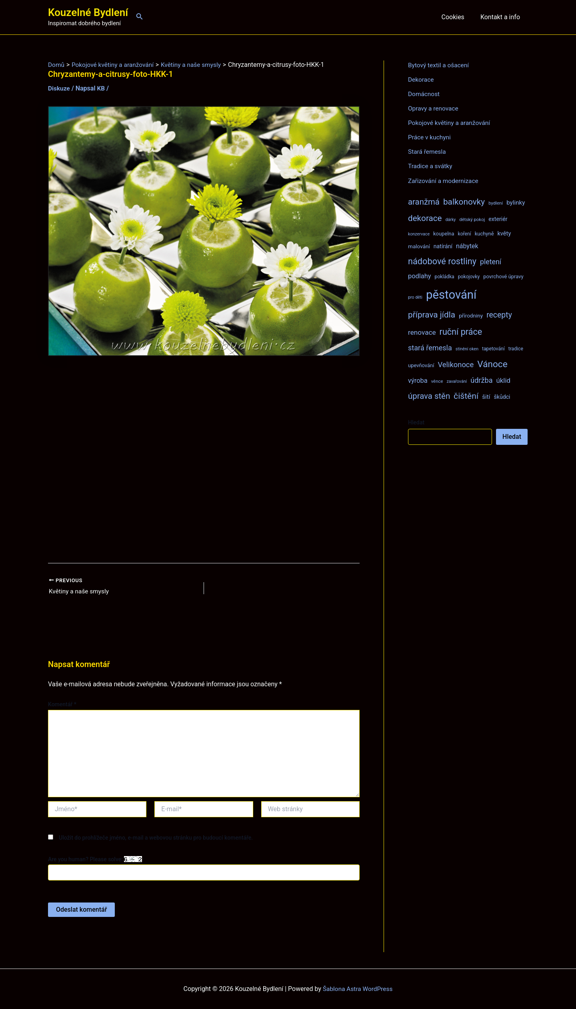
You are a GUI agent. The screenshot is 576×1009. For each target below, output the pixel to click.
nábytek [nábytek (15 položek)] (467, 245)
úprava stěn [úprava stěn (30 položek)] (429, 395)
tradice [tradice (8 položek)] (515, 348)
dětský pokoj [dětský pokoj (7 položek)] (472, 219)
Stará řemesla (427, 151)
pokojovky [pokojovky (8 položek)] (469, 276)
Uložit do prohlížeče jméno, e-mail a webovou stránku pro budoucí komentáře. (156, 838)
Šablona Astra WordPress (358, 989)
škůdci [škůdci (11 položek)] (502, 396)
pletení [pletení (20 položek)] (490, 261)
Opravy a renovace (434, 108)
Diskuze (59, 88)
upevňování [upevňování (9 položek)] (421, 365)
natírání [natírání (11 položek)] (443, 246)
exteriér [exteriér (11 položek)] (497, 218)
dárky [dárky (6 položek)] (450, 219)
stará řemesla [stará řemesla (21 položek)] (430, 347)
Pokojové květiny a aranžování (450, 123)
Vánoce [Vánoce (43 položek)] (492, 363)
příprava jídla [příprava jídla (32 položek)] (431, 314)
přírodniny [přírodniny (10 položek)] (471, 315)
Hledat (416, 422)
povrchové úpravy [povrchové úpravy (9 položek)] (503, 276)
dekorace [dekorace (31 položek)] (425, 218)
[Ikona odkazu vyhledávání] (139, 17)
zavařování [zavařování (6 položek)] (456, 381)
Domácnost (424, 94)
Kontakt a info (502, 17)
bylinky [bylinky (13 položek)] (515, 202)
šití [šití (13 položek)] (486, 396)
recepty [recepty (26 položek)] (499, 314)
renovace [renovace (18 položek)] (422, 332)
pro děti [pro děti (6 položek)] (415, 296)
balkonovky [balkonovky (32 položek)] (464, 201)
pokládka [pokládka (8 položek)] (444, 276)
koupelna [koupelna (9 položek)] (443, 233)
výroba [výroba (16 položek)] (418, 380)
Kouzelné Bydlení (88, 12)
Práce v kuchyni (430, 137)
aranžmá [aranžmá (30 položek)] (424, 201)
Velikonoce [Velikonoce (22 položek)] (456, 364)
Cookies (457, 17)
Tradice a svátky (431, 166)
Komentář (62, 704)
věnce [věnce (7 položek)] (437, 381)
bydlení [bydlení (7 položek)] (495, 202)
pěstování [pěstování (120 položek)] (451, 294)
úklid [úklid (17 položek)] (503, 380)
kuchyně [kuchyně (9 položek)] (484, 233)
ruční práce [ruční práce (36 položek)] (461, 331)
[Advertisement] (204, 459)
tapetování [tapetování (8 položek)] (493, 348)
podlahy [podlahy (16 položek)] (419, 275)
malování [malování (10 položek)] (419, 246)
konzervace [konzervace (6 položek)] (419, 233)
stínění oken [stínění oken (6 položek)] (467, 348)
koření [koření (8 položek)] (464, 233)
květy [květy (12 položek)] (504, 233)
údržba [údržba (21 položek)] (481, 380)
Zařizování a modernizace (444, 180)
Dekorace (421, 79)
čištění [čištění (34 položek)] (466, 395)
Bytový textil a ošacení (439, 65)
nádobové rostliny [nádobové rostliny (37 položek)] (442, 261)
